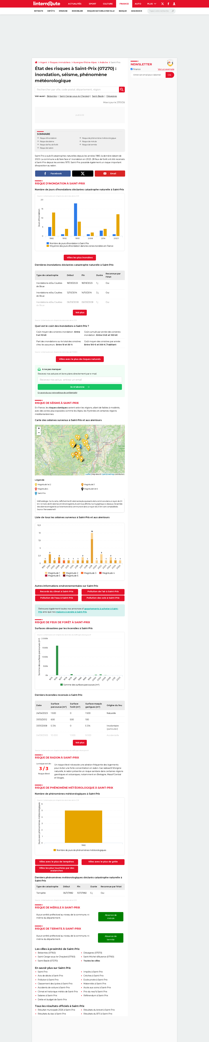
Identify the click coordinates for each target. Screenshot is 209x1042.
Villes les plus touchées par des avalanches (56, 869)
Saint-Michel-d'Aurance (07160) (98, 956)
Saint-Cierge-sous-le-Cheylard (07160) (56, 956)
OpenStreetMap (107, 474)
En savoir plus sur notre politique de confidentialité (57, 393)
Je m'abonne (77, 387)
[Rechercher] (161, 11)
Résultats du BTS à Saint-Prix (97, 1013)
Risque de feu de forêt (49, 145)
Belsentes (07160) (47, 952)
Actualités (74, 3)
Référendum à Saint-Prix (95, 995)
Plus (151, 3)
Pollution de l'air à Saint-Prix (103, 591)
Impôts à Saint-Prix (93, 971)
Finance (124, 3)
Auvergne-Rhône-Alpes (85, 62)
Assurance (136, 11)
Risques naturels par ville (101, 11)
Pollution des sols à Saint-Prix (103, 598)
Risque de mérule (89, 141)
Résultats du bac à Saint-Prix (52, 1013)
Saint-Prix (42, 971)
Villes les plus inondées (80, 257)
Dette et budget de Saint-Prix (52, 999)
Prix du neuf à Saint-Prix (95, 991)
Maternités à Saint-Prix (94, 983)
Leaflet (88, 474)
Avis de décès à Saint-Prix (50, 975)
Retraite (38, 11)
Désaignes (111, 96)
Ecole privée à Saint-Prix (95, 979)
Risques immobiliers (60, 62)
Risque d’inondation (48, 138)
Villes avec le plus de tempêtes (56, 861)
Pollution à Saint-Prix (48, 979)
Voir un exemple (166, 69)
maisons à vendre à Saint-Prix (71, 612)
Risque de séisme (47, 141)
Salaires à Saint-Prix (47, 995)
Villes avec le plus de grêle (103, 861)
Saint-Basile (98, 96)
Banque (123, 11)
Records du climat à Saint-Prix (56, 591)
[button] (80, 447)
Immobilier (77, 11)
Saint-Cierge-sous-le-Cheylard (74, 96)
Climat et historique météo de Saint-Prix (58, 991)
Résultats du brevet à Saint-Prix (99, 1010)
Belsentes (52, 96)
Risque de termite (89, 145)
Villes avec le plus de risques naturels (80, 359)
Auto (138, 3)
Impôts (51, 11)
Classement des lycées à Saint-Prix (55, 983)
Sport (92, 3)
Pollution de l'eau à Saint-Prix (56, 598)
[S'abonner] (152, 75)
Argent (43, 62)
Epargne (63, 11)
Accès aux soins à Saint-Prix (97, 987)
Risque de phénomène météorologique (99, 138)
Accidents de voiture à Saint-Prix (54, 987)
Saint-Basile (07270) (48, 960)
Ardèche (104, 62)
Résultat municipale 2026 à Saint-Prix (56, 1010)
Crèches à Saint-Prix (93, 975)
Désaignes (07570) (92, 952)
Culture (108, 3)
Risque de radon (46, 148)
